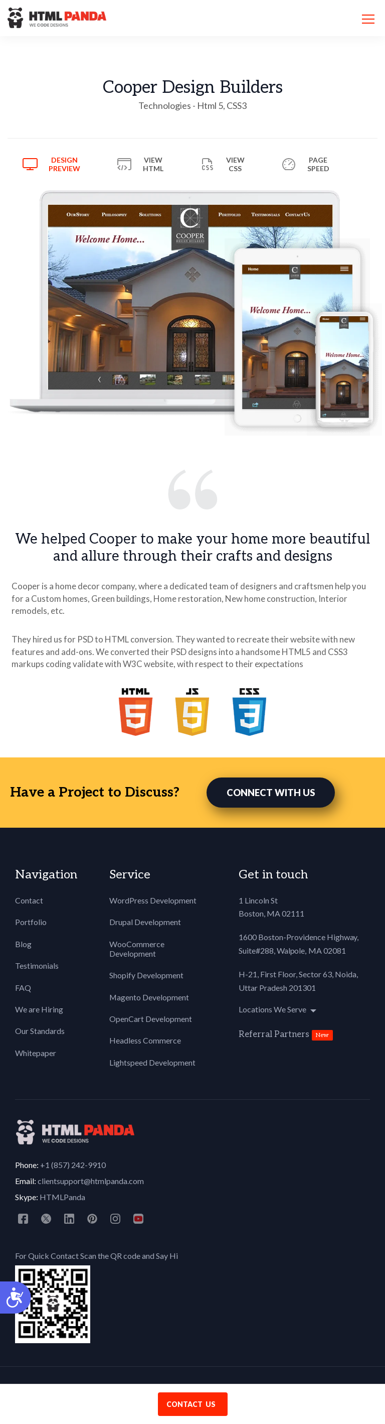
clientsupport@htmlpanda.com (91, 1181)
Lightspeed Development (152, 1063)
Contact (29, 900)
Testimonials (37, 966)
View (153, 164)
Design (64, 164)
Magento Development (149, 997)
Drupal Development (145, 923)
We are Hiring (39, 1009)
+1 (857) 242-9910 (73, 1165)
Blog (23, 944)
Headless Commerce (145, 1041)
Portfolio (31, 923)
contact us (191, 1404)
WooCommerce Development (136, 949)
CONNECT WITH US (271, 793)
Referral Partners (274, 1035)
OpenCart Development (150, 1019)
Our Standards (40, 1032)
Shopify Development (146, 976)
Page (318, 164)
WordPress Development (153, 900)
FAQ (23, 988)
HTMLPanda (62, 1197)
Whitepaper (35, 1053)
